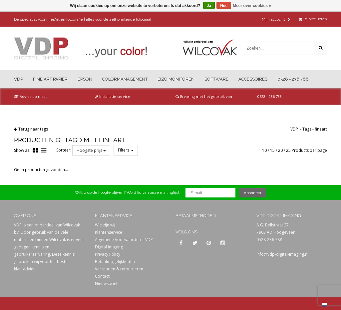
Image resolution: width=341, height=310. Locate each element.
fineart (321, 129)
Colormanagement (125, 79)
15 (272, 150)
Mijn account (276, 19)
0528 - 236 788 (293, 79)
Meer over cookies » (252, 5)
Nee (223, 5)
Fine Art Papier (50, 79)
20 (280, 150)
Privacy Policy (107, 254)
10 (264, 150)
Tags (306, 129)
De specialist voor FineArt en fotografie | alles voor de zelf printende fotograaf (83, 19)
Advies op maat (30, 96)
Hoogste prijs (91, 150)
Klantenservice (108, 232)
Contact (102, 276)
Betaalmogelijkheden (115, 261)
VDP (18, 79)
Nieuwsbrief (106, 283)
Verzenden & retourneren (119, 269)
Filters (126, 150)
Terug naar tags (33, 129)
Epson (85, 79)
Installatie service (112, 96)
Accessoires (252, 79)
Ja (209, 5)
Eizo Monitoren (176, 79)
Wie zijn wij (105, 225)
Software (216, 79)
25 (288, 150)
